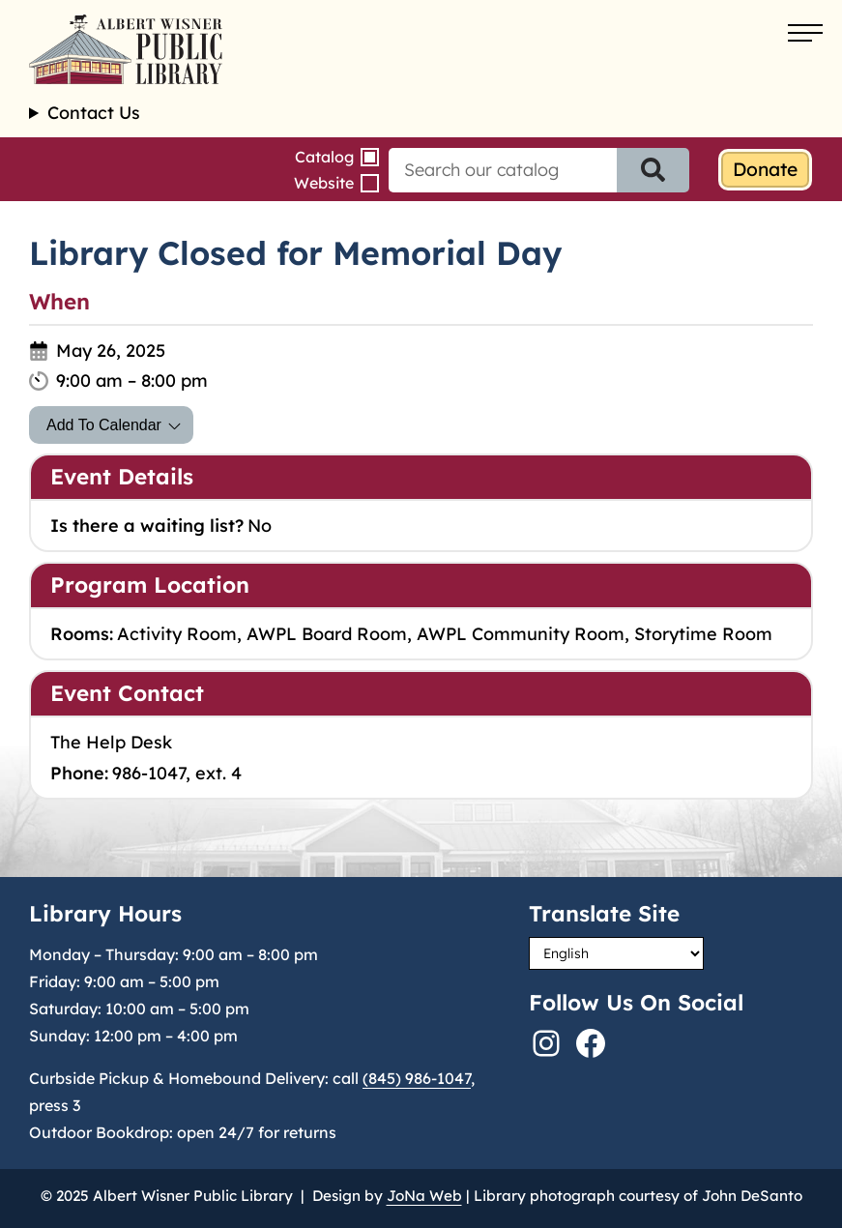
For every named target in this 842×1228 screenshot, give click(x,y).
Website (324, 182)
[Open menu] (805, 34)
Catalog (324, 156)
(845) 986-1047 (417, 1078)
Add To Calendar (103, 425)
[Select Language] (616, 953)
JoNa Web (424, 1195)
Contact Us (93, 113)
